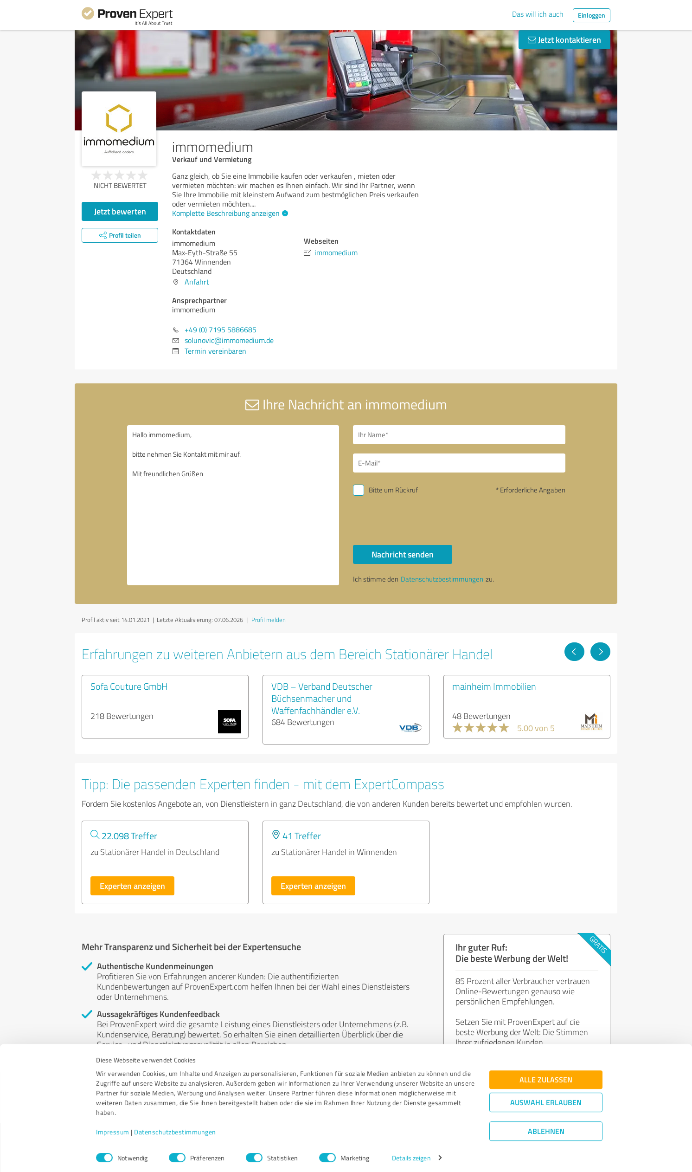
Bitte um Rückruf (393, 490)
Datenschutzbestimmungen (175, 1128)
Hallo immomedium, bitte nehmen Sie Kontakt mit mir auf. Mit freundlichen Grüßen (233, 505)
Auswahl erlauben (546, 1099)
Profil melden (268, 619)
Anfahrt (197, 282)
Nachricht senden (403, 554)
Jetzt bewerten (120, 211)
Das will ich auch (538, 14)
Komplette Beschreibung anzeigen (229, 213)
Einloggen (591, 15)
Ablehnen (546, 1127)
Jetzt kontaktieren (564, 39)
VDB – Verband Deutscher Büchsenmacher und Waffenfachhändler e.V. (321, 698)
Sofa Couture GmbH (129, 686)
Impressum (112, 1128)
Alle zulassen (545, 1076)
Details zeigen (411, 1154)
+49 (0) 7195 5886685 (220, 329)
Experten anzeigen (132, 886)
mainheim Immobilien (494, 686)
